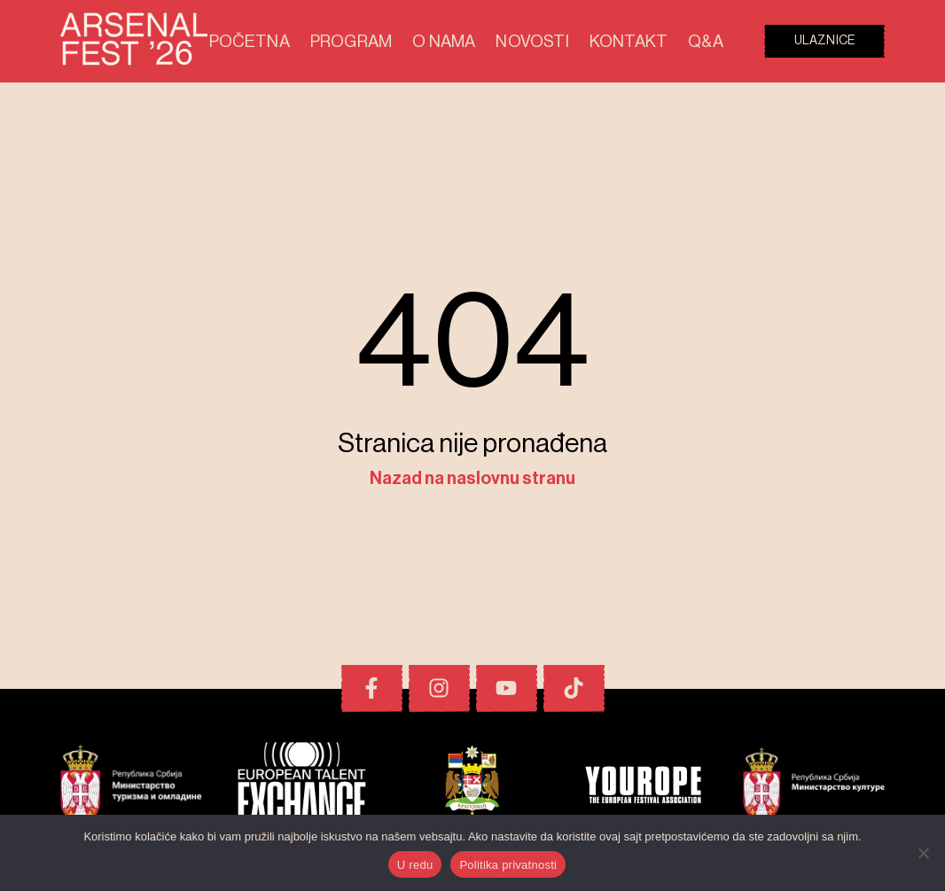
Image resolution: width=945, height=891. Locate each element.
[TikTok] (574, 688)
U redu (415, 864)
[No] (923, 853)
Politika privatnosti (508, 864)
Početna (334, 41)
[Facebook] (371, 688)
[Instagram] (439, 688)
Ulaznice (824, 41)
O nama (492, 41)
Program (416, 41)
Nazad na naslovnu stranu (472, 479)
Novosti (566, 41)
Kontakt (645, 41)
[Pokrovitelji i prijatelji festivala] (131, 787)
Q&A (709, 41)
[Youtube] (506, 688)
